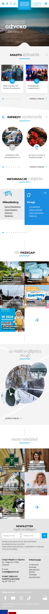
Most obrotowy (36, 213)
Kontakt (32, 567)
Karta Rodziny (11, 210)
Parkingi (33, 216)
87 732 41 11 (10, 581)
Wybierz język (37, 4)
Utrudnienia (34, 207)
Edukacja (9, 216)
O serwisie (33, 564)
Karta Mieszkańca (13, 207)
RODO (32, 572)
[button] (2, 27)
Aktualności (34, 570)
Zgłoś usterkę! (35, 210)
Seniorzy (9, 213)
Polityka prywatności (34, 575)
